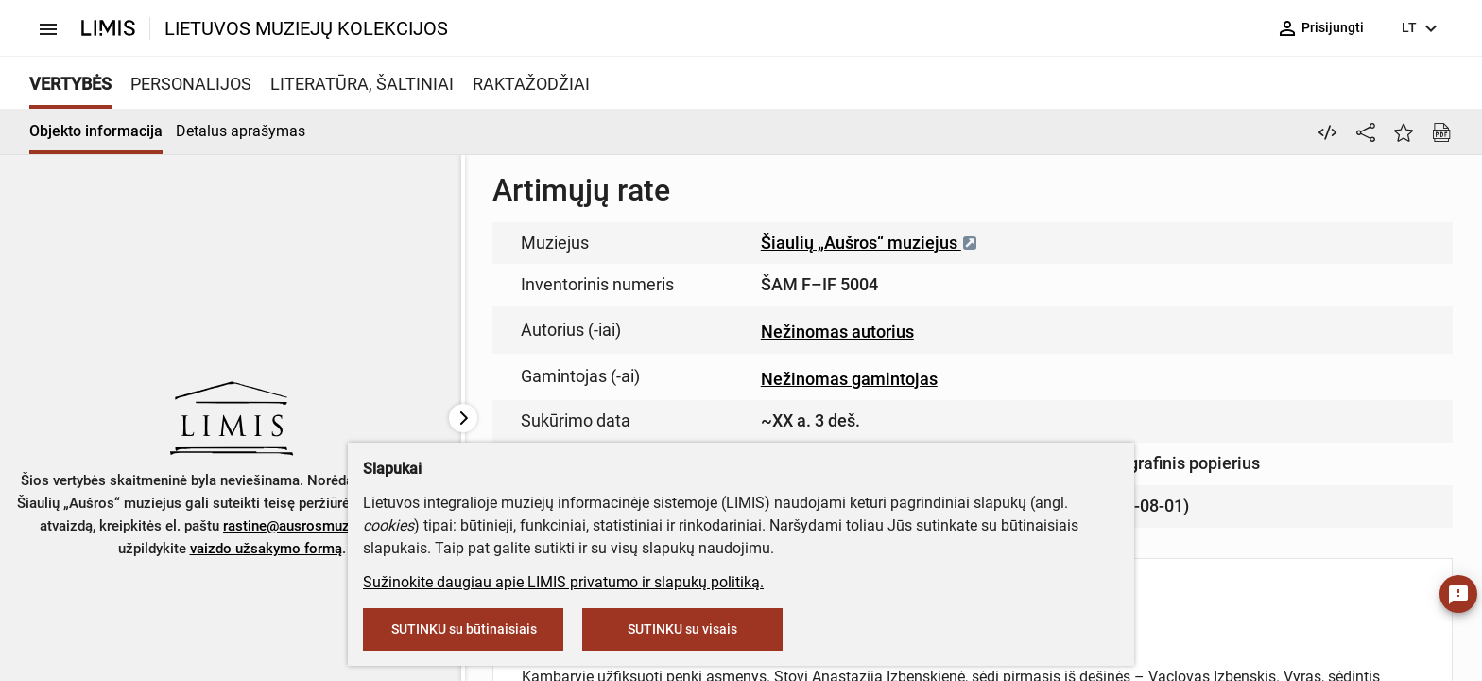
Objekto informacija (96, 131)
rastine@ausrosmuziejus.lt (307, 525)
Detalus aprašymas (240, 131)
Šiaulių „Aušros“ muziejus (869, 243)
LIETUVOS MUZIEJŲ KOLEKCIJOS (306, 28)
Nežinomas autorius (837, 331)
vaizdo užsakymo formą (266, 548)
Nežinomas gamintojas (849, 379)
